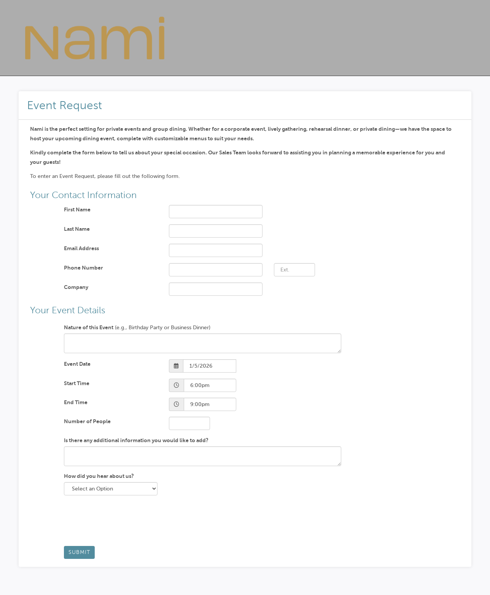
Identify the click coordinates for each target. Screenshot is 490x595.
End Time (76, 402)
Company (76, 287)
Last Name (77, 229)
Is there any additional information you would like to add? (136, 440)
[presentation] (122, 523)
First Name (77, 209)
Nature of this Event (88, 327)
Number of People (87, 421)
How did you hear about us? (99, 476)
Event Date (77, 364)
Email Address (81, 248)
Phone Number (83, 268)
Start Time (76, 383)
